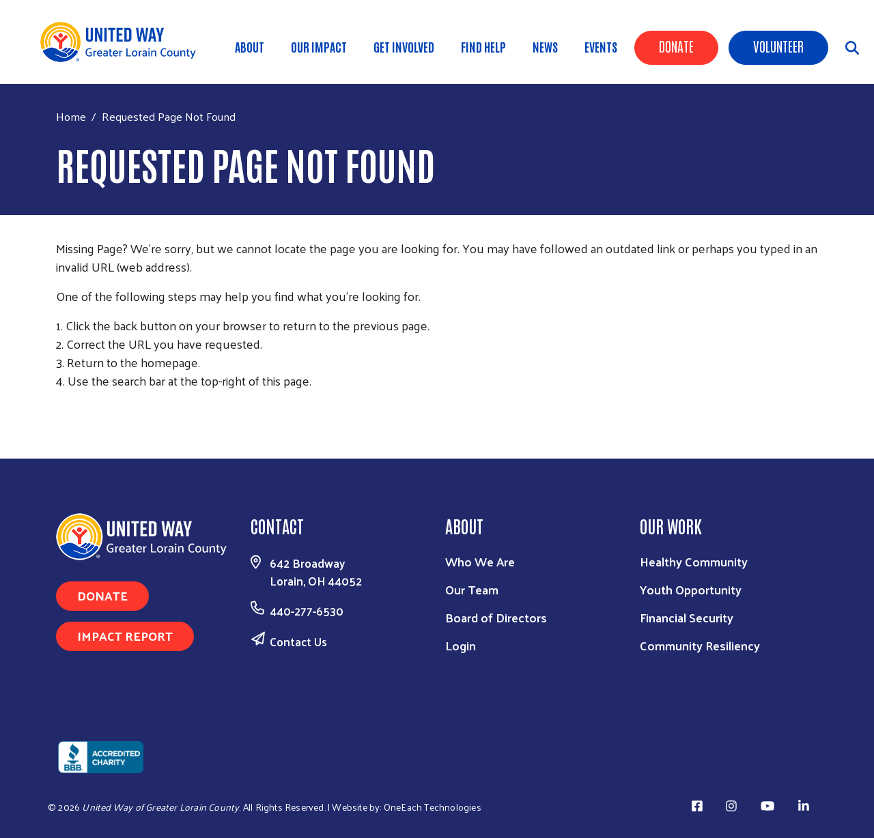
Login (460, 645)
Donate (676, 46)
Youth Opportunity (691, 589)
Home (71, 116)
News (545, 46)
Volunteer (778, 46)
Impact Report (125, 635)
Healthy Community (694, 561)
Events (600, 46)
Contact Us (298, 641)
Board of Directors (496, 617)
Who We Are (480, 561)
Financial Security (686, 617)
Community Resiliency (700, 645)
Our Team (471, 589)
